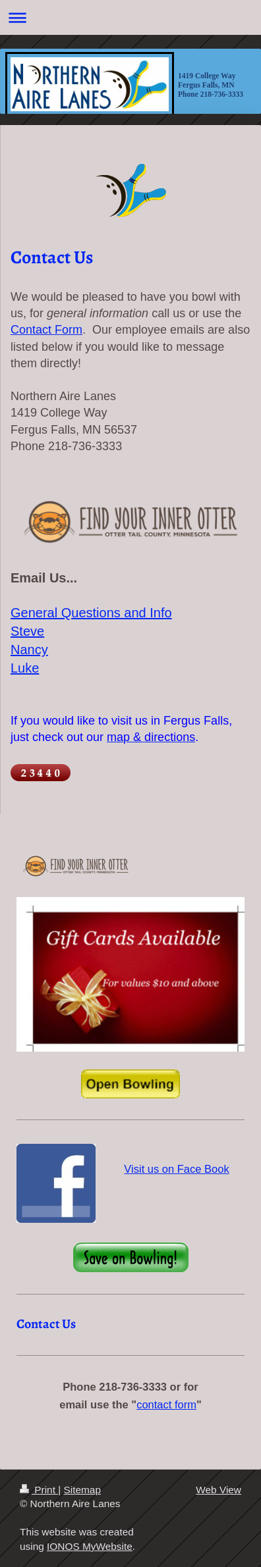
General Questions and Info (91, 612)
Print (39, 1489)
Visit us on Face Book (176, 1169)
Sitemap (81, 1489)
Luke (25, 668)
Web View (218, 1489)
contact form (166, 1404)
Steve (27, 631)
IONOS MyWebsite (89, 1546)
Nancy (29, 649)
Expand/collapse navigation (130, 17)
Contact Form (46, 329)
